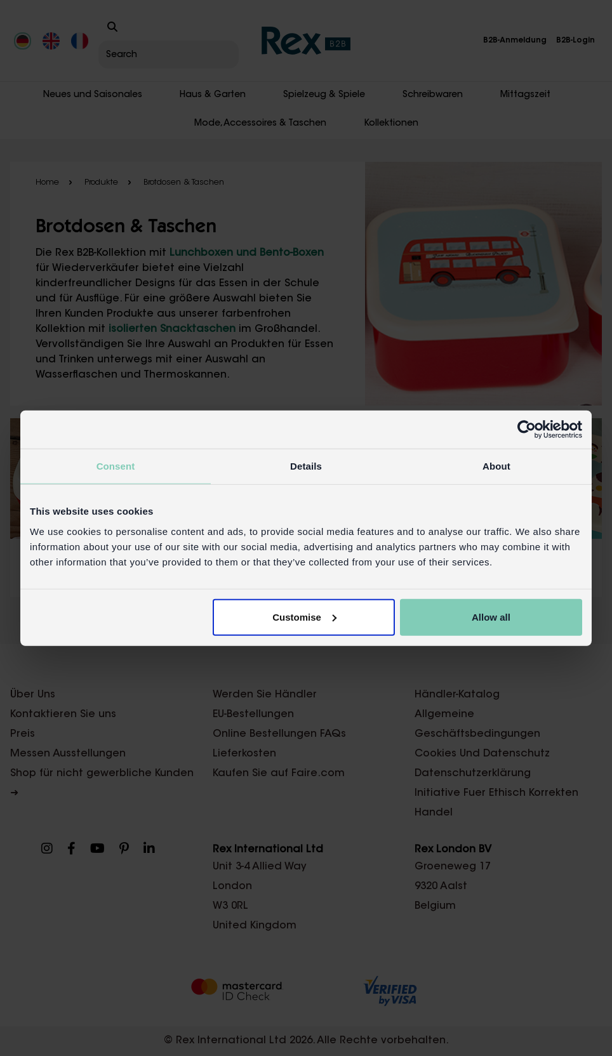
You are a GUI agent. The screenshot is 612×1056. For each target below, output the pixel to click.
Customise (304, 616)
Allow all (491, 616)
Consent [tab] (115, 466)
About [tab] (496, 466)
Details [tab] (306, 466)
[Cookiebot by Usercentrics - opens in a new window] (526, 429)
